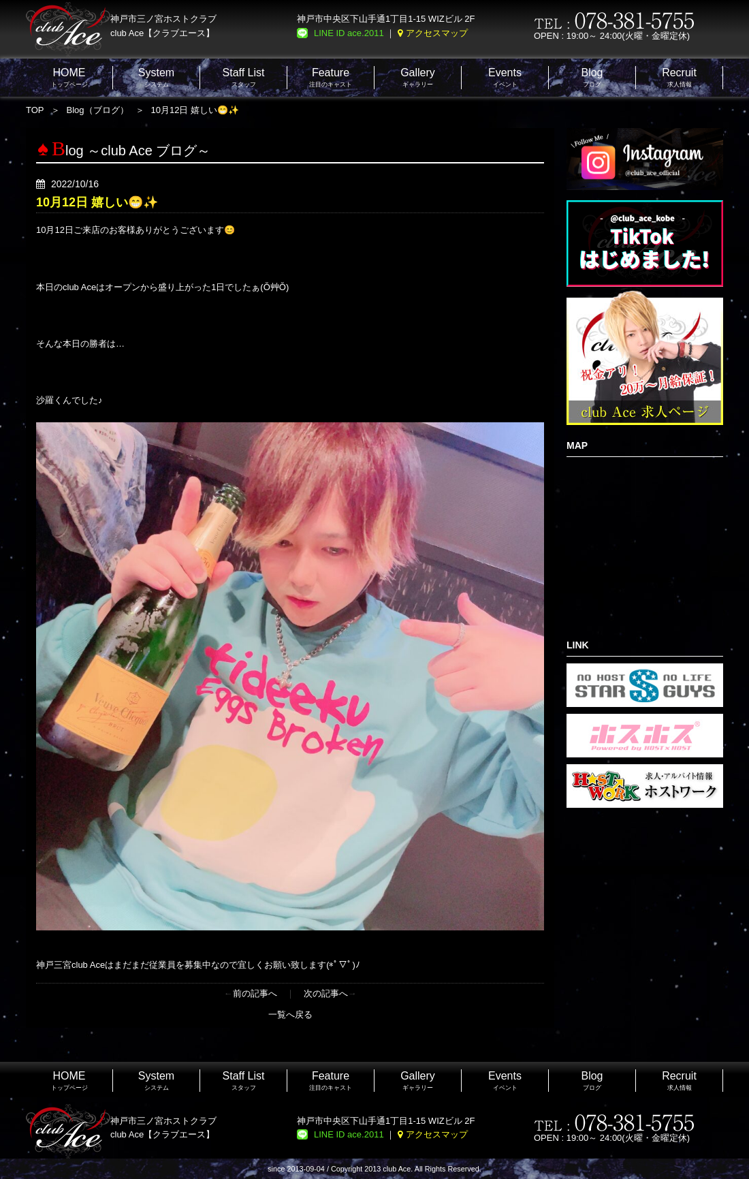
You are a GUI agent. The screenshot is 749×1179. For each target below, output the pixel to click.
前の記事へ (255, 993)
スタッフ (244, 77)
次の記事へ (326, 993)
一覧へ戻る (290, 1014)
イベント (505, 77)
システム (156, 77)
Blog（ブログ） (98, 110)
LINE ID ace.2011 (349, 33)
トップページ (69, 77)
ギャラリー (417, 77)
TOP (35, 110)
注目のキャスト (330, 77)
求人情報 (679, 77)
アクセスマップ (437, 33)
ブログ (592, 77)
